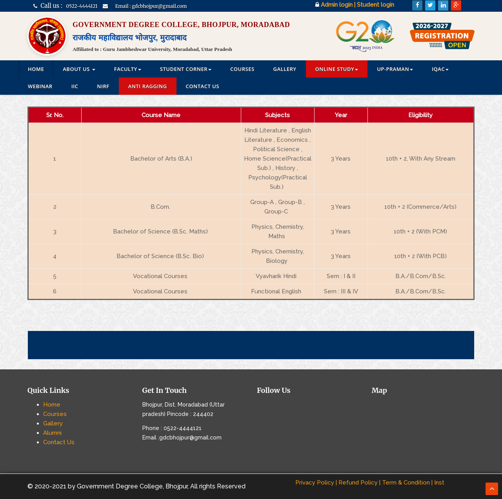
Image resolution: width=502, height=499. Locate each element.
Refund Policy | (359, 482)
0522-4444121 (82, 6)
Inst (439, 482)
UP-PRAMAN (395, 68)
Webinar (40, 86)
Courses (242, 68)
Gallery (284, 68)
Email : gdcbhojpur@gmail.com (151, 6)
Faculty (127, 68)
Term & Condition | (407, 482)
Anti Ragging (147, 86)
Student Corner (185, 68)
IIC (74, 86)
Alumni (52, 432)
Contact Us (202, 86)
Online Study (336, 68)
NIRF (103, 86)
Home (36, 68)
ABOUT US (79, 68)
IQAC (440, 68)
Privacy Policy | (316, 482)
